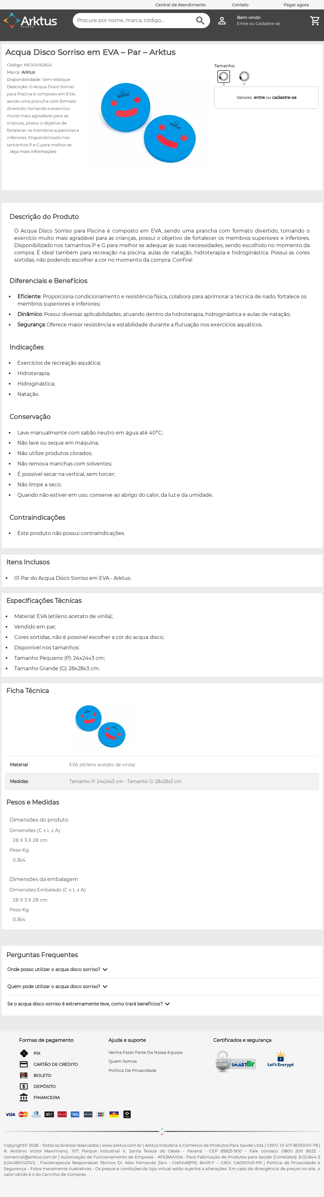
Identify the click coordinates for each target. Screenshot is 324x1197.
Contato (240, 4)
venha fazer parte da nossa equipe (146, 1052)
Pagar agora (296, 4)
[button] (58, 969)
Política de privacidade (133, 1070)
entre (259, 97)
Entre (242, 23)
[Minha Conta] (221, 20)
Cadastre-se (268, 23)
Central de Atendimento (180, 4)
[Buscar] (200, 20)
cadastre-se (284, 97)
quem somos (123, 1061)
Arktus (28, 72)
